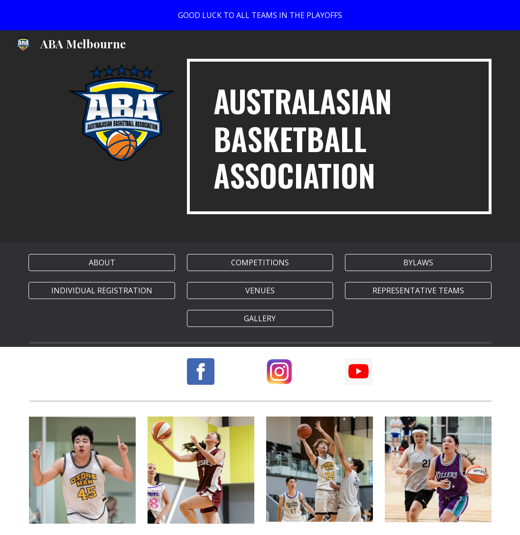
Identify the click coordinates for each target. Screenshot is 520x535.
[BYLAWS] (418, 262)
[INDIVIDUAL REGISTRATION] (101, 290)
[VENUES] (260, 290)
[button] (260, 318)
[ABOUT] (101, 262)
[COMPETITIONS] (260, 262)
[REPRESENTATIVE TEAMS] (418, 290)
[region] (260, 15)
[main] (339, 136)
